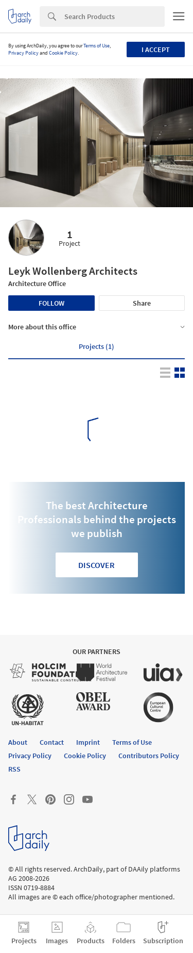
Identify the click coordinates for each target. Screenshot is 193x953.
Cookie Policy (63, 52)
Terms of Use (96, 45)
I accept (156, 49)
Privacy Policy (23, 52)
